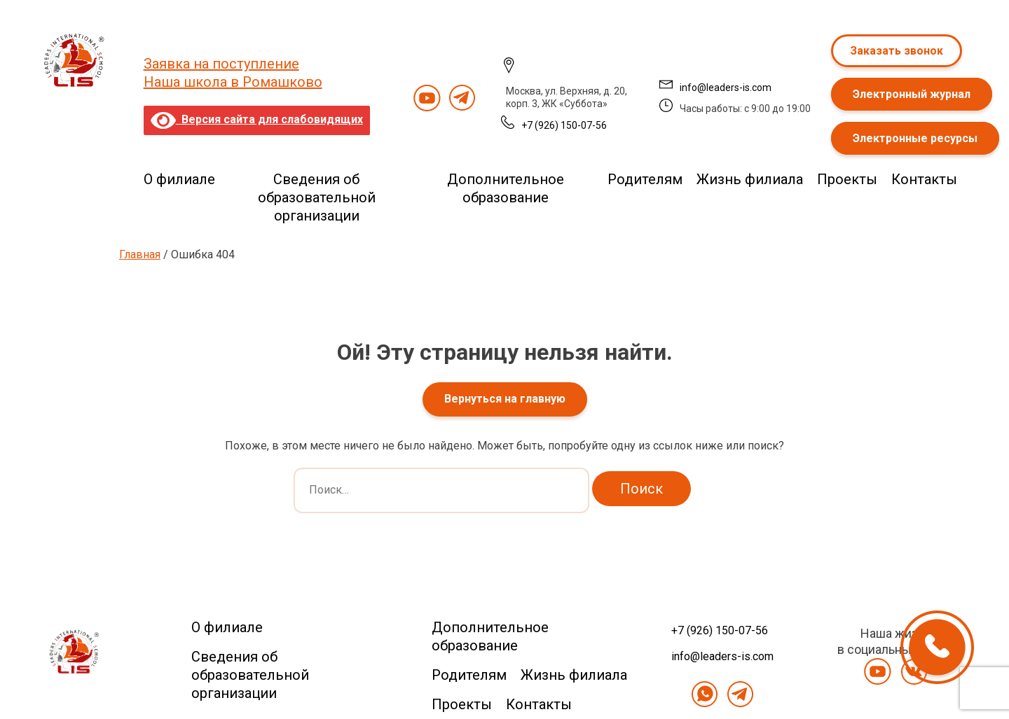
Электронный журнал (911, 94)
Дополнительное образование (505, 188)
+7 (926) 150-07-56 (564, 125)
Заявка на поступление (221, 63)
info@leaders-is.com (725, 87)
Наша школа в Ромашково (233, 82)
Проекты (847, 179)
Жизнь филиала (749, 179)
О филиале (179, 179)
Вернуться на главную (504, 398)
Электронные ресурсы (915, 138)
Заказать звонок (896, 50)
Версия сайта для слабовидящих (257, 119)
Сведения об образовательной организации (317, 197)
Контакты (924, 179)
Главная (139, 254)
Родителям (645, 179)
